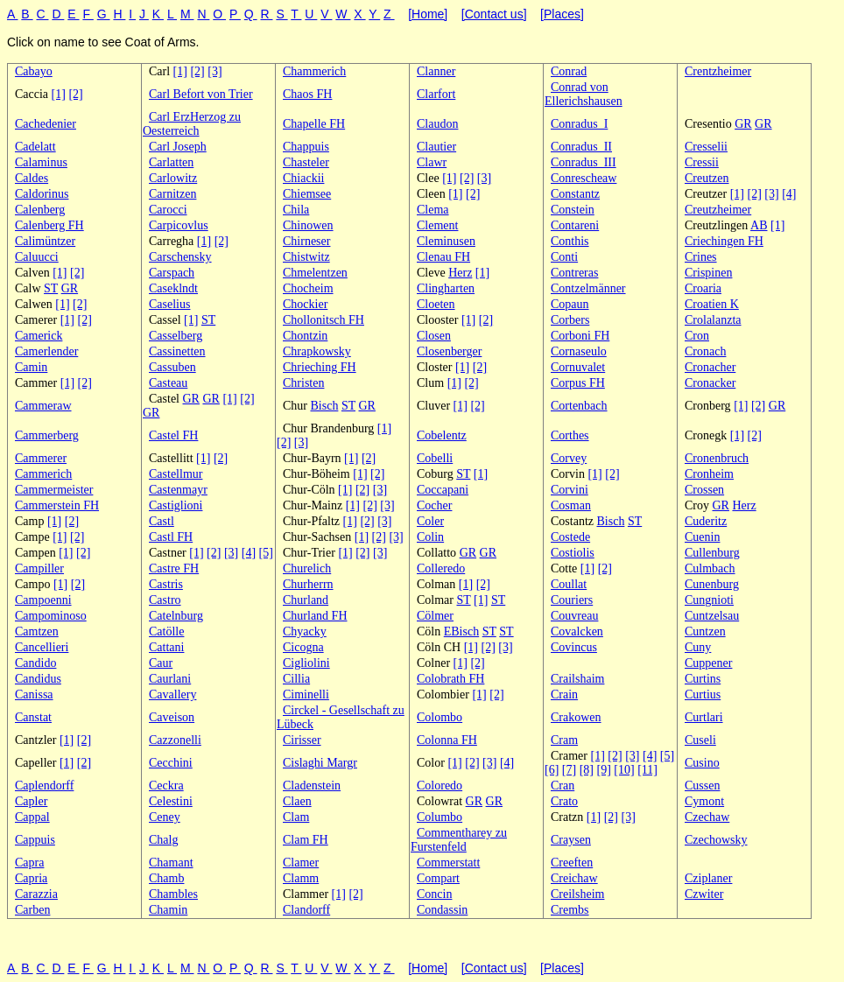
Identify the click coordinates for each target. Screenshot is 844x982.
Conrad (569, 71)
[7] (569, 769)
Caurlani (170, 678)
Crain (564, 694)
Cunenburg (712, 584)
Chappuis (306, 146)
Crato (564, 801)
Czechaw (707, 817)
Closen (434, 335)
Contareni (575, 225)
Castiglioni (175, 505)
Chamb (166, 878)
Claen (297, 801)
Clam (296, 817)
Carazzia (36, 894)
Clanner (436, 71)
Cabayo (34, 71)
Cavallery (172, 694)
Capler (31, 801)
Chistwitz (306, 256)
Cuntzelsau (712, 615)
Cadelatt (35, 146)
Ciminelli (306, 694)
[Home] (427, 14)
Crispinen (708, 272)
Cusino (702, 762)
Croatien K (712, 304)
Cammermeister (54, 489)
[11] (647, 769)
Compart (438, 878)
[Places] (562, 14)
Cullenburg (712, 552)
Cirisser (302, 740)
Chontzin (305, 335)
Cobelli (435, 458)
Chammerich (314, 71)
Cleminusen (446, 241)
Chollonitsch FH (323, 319)
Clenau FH (443, 256)
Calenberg (40, 209)
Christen (303, 382)
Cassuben (172, 367)
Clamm (301, 878)
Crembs (570, 909)
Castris (166, 584)
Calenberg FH (49, 225)
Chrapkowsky (317, 351)
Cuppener (708, 663)
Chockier (305, 304)
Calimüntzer (45, 241)
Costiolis (572, 552)
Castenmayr (178, 489)
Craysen (571, 839)
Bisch (325, 405)
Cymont (704, 801)
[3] (214, 71)
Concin (434, 894)
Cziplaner (708, 878)
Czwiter (704, 894)
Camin (31, 367)
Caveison (171, 717)
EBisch (461, 631)
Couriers (572, 600)
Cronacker (710, 382)
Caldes (31, 178)
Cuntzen (705, 631)
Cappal (32, 817)
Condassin (442, 909)
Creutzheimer (718, 209)
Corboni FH (580, 335)
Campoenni (43, 600)
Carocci (168, 209)
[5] (266, 552)
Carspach (171, 272)
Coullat (569, 584)
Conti (564, 256)
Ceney (164, 817)
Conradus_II (581, 146)
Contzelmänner (588, 288)
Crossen (704, 489)
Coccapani (442, 489)
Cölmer (435, 615)
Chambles (173, 894)
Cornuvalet (578, 367)
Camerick (38, 335)
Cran (562, 785)
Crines (701, 256)
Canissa (34, 694)
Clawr (432, 162)
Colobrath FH (450, 678)
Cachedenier (45, 123)
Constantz (575, 193)
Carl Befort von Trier (201, 94)
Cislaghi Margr (320, 762)
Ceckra (166, 785)
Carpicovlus (178, 225)
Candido (35, 663)
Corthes (570, 435)
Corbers (570, 319)
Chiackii (303, 178)
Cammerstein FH (57, 505)
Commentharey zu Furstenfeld (459, 839)
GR (743, 123)
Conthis (570, 241)
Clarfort (436, 94)
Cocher (434, 505)
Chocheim (308, 288)
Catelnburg (176, 615)
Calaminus (41, 162)
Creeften (572, 862)
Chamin (168, 909)
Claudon (437, 123)
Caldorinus (41, 193)
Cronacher (710, 367)
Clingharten (446, 288)
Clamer (301, 862)
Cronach (705, 351)
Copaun (570, 304)
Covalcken (577, 631)
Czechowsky (716, 839)
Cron (697, 335)
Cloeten (436, 304)
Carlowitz (173, 178)
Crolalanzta (713, 319)
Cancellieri (41, 647)
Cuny (698, 647)
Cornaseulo (579, 351)
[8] (587, 769)
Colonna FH (447, 740)
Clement (437, 225)
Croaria (703, 288)
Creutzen (707, 178)
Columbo (439, 817)
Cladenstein (312, 785)
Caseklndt (173, 288)
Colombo (439, 717)
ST (51, 288)
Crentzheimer (718, 71)
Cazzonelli (175, 740)
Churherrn (308, 584)
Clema (433, 209)
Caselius (169, 304)
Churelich (307, 568)
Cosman (571, 505)
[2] (197, 71)
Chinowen (308, 225)
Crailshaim (577, 678)
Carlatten (171, 162)
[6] (552, 769)
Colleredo (441, 568)
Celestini (171, 801)
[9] (603, 769)
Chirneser (306, 241)
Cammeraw (43, 405)
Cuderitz (706, 521)
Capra (29, 862)
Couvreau (574, 615)
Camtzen (37, 631)
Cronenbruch (717, 458)
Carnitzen (172, 193)
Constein (572, 209)
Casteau (168, 382)
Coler (430, 521)
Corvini (569, 489)
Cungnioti (709, 600)
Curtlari (704, 717)
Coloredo (439, 785)
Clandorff (306, 909)
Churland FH (315, 615)
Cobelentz (442, 435)
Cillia (296, 678)
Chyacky (305, 631)
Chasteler (306, 162)
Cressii (702, 162)
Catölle (166, 631)
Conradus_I (579, 123)
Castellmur (175, 473)
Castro (165, 600)
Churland (305, 600)
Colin (430, 537)
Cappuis (35, 839)
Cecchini (171, 762)
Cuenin (702, 537)
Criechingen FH (724, 241)
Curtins (703, 678)
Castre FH (174, 568)
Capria (31, 878)
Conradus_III (583, 162)
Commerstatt (448, 862)
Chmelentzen (315, 272)
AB (758, 225)
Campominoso (51, 615)
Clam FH (305, 839)
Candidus (38, 678)
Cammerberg (47, 435)
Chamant (171, 862)
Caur (160, 663)
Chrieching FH (319, 367)
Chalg (163, 839)
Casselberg (175, 335)
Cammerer (41, 458)
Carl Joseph (178, 146)
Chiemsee (307, 193)
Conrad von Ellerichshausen (583, 94)
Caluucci (37, 256)
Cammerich (43, 473)
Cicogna (303, 647)
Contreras (574, 272)
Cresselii (706, 146)
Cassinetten (177, 351)
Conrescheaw (583, 178)
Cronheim (709, 473)
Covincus (574, 647)
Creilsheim (577, 894)
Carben (32, 909)
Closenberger (449, 351)
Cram (564, 740)
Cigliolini (306, 663)
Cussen (702, 785)
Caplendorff (44, 785)
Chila (296, 209)
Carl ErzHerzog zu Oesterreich (192, 123)
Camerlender (46, 351)
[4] (789, 193)
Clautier (436, 146)
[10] (624, 769)
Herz (460, 272)
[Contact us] (494, 14)
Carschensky (180, 256)
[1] (180, 71)
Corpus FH (578, 382)
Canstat (33, 717)
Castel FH (173, 435)
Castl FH (171, 537)
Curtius (703, 694)
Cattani (166, 647)
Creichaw (574, 878)
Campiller (39, 568)
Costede (570, 537)
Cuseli (700, 740)
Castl (161, 521)
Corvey (569, 458)
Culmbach (710, 568)
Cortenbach (579, 405)
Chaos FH (307, 94)
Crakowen (576, 717)
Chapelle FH (314, 123)
